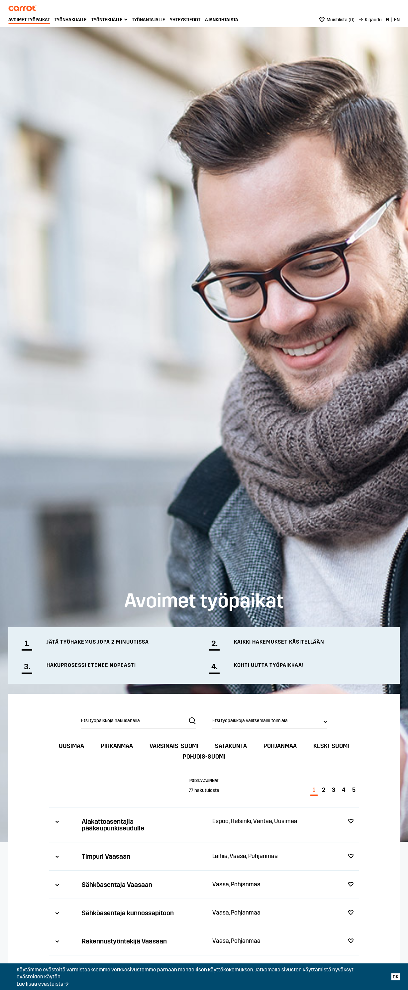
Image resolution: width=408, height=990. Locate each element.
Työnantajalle (148, 20)
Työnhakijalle (70, 20)
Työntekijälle (107, 20)
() (337, 20)
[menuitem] (29, 20)
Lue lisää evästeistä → (42, 984)
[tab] (204, 824)
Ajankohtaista (221, 20)
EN (397, 20)
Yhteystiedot (185, 20)
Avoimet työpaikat (29, 20)
